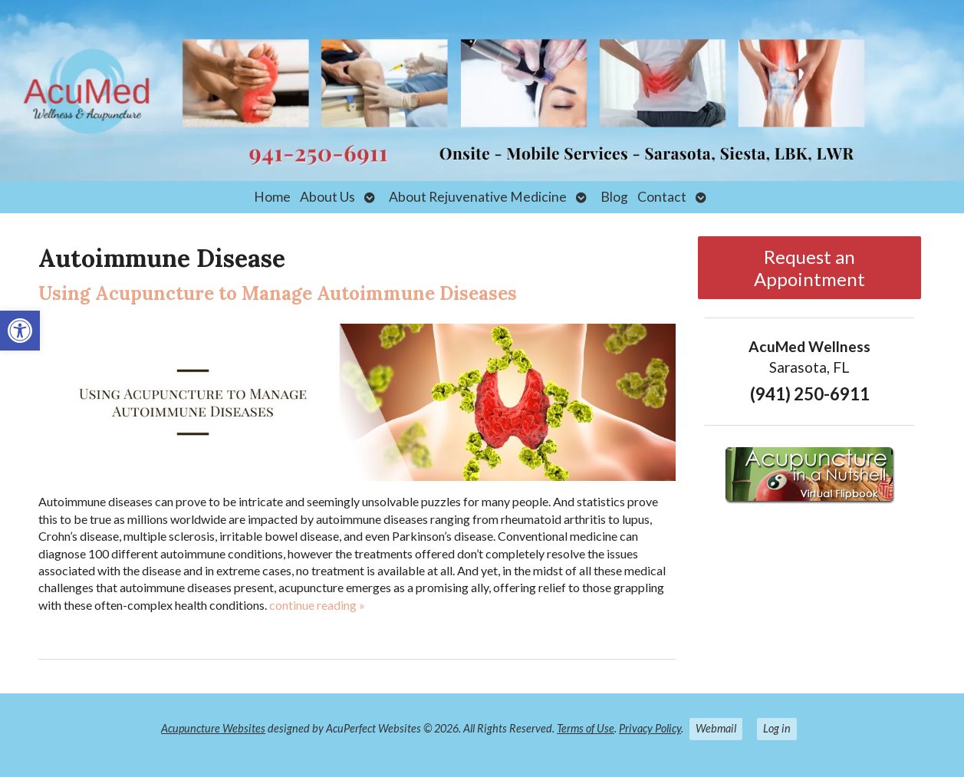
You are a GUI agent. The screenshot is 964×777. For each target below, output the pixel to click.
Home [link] (272, 197)
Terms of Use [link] (585, 728)
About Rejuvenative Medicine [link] (478, 197)
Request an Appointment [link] (809, 267)
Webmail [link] (716, 728)
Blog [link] (614, 197)
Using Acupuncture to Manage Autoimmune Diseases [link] (277, 293)
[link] (20, 331)
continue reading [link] (317, 605)
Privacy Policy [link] (650, 728)
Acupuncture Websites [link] (213, 728)
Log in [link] (777, 728)
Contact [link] (661, 197)
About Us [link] (327, 197)
